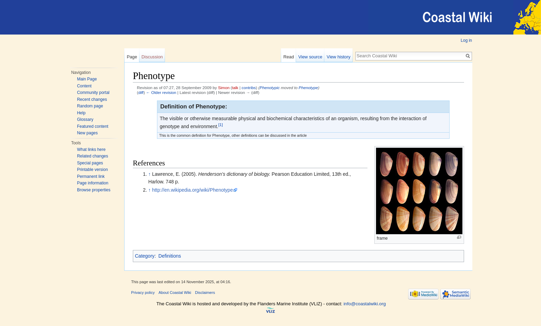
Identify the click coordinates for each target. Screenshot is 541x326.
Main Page (87, 79)
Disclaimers (205, 292)
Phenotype (308, 87)
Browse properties (93, 190)
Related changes (92, 156)
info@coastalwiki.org (365, 303)
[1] (220, 124)
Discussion (152, 56)
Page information (92, 183)
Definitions (169, 256)
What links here (91, 149)
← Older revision (161, 92)
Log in (466, 40)
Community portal (93, 92)
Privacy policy (143, 292)
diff (141, 92)
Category (145, 256)
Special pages (90, 163)
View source (310, 56)
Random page (90, 106)
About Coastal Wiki (175, 292)
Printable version (92, 169)
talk (235, 87)
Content (84, 86)
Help (81, 113)
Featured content (92, 126)
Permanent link (91, 176)
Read (288, 56)
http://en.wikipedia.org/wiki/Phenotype (192, 190)
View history (339, 56)
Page (132, 56)
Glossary (85, 119)
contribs (249, 87)
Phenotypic (270, 87)
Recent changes (92, 99)
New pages (87, 133)
